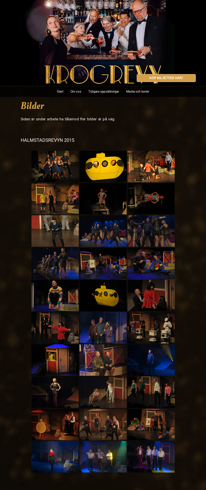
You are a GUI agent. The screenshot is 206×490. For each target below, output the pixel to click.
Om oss (75, 91)
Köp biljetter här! (166, 78)
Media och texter (137, 91)
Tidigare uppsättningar (103, 91)
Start (60, 91)
